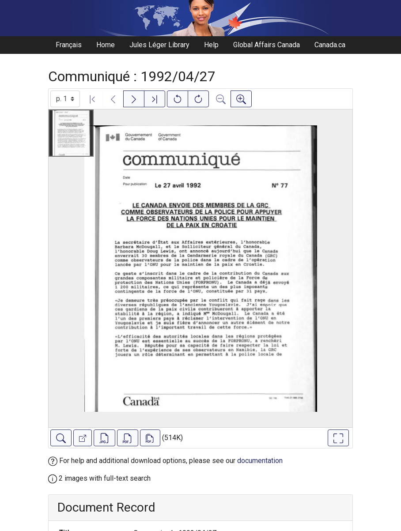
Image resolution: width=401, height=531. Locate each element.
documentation (260, 460)
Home (105, 45)
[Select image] (65, 98)
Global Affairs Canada (266, 45)
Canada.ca (329, 45)
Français (69, 45)
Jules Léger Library (159, 45)
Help (211, 45)
